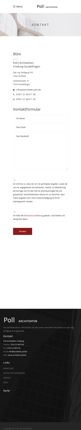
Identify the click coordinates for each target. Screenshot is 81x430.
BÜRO (5, 382)
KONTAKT (7, 377)
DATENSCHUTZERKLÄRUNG (14, 373)
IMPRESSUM (8, 368)
